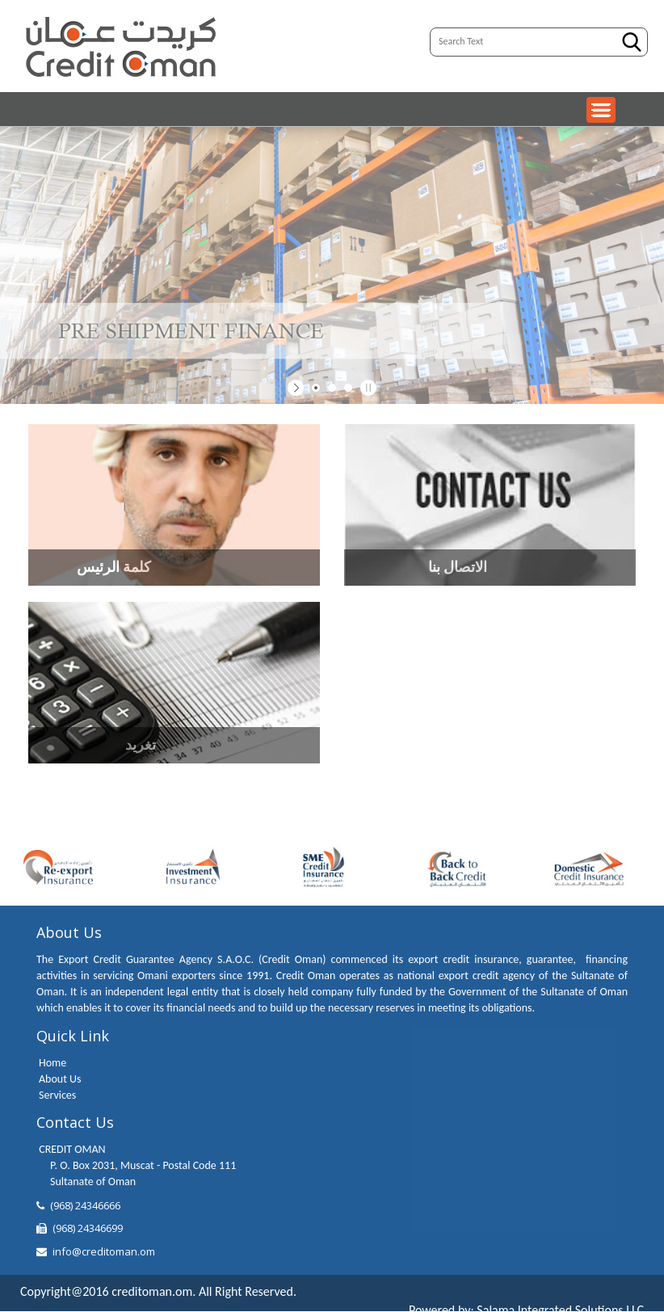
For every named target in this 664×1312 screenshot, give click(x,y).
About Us (60, 1079)
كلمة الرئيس (114, 567)
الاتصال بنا (457, 567)
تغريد (140, 745)
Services (57, 1095)
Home (52, 1063)
